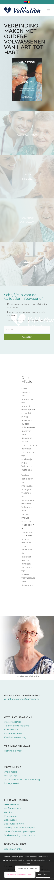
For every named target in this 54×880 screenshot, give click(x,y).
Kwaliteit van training (15, 737)
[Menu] (48, 10)
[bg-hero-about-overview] (27, 220)
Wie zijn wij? (10, 775)
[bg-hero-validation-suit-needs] (27, 133)
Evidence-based (13, 733)
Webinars (9, 812)
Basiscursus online (14, 823)
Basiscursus (10, 819)
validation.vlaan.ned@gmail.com (21, 699)
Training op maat (13, 750)
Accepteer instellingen (27, 868)
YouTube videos (12, 808)
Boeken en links (12, 849)
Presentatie (10, 816)
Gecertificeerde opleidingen (19, 831)
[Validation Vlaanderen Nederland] (22, 10)
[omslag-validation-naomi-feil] (27, 79)
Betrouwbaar (11, 729)
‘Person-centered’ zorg (16, 725)
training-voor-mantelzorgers (19, 827)
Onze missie (10, 771)
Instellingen (43, 874)
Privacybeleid (11, 783)
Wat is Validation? (13, 721)
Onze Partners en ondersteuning (22, 779)
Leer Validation (12, 804)
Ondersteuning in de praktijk (19, 835)
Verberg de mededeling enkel (20, 874)
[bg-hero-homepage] (27, 264)
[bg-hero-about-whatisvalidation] (27, 176)
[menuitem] (48, 10)
